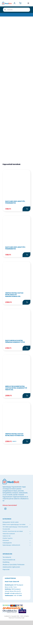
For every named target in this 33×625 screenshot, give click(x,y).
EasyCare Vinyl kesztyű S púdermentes (15, 248)
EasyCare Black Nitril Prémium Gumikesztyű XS (15, 341)
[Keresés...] (16, 9)
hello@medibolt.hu (16, 593)
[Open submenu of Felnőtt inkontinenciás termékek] (29, 531)
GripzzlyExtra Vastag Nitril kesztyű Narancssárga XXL (14, 294)
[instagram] (5, 509)
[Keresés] (5, 9)
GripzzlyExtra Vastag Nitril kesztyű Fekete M (14, 435)
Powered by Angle (19, 617)
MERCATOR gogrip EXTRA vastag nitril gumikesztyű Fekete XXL (16, 388)
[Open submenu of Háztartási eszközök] (29, 534)
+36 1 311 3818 (18, 595)
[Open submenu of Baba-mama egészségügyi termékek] (29, 524)
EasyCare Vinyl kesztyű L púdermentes (15, 202)
